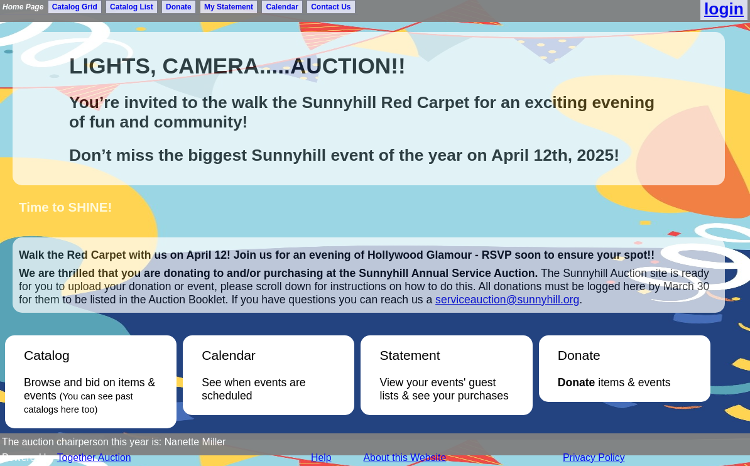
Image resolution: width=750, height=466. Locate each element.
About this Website (405, 457)
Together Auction (94, 457)
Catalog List (131, 7)
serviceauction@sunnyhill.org (507, 299)
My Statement (228, 7)
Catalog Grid (74, 7)
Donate (179, 7)
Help (321, 457)
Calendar (282, 7)
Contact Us (331, 7)
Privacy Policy (594, 457)
